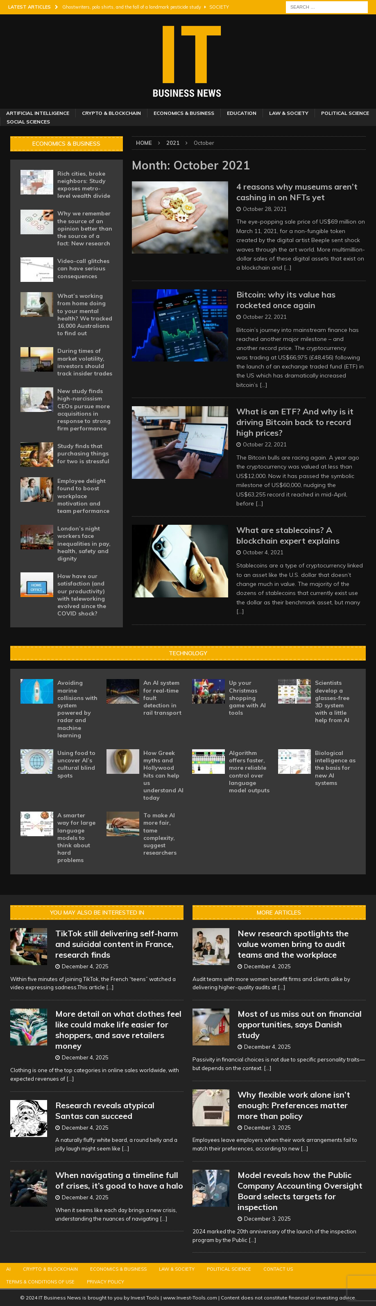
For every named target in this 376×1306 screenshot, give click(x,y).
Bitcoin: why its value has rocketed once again (285, 299)
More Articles (279, 912)
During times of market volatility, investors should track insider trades (84, 362)
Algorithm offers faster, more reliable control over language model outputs (249, 771)
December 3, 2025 (267, 1127)
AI (8, 1269)
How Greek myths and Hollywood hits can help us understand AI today (163, 775)
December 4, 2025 (85, 966)
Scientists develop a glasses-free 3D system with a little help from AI (332, 701)
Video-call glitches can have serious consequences (83, 268)
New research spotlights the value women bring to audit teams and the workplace (293, 944)
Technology (188, 653)
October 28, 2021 (265, 209)
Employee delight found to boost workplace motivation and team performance (83, 496)
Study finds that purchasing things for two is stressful (83, 453)
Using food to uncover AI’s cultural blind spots (76, 764)
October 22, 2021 (265, 316)
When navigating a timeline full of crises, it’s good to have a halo (119, 1180)
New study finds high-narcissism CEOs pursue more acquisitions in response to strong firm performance (84, 409)
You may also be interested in (97, 912)
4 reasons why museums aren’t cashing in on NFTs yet (297, 191)
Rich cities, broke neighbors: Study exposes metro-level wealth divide (83, 185)
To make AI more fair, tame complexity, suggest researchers (160, 834)
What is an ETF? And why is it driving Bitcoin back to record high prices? (294, 422)
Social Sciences (28, 122)
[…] (288, 267)
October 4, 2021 (263, 552)
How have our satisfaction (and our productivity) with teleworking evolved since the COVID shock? (81, 594)
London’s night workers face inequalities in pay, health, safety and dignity (84, 543)
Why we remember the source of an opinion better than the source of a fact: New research (84, 228)
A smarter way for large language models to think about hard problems (76, 838)
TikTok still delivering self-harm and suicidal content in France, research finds (116, 944)
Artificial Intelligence (37, 113)
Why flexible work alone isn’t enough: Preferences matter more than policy (294, 1105)
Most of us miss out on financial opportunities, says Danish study (300, 1024)
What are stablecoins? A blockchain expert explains (288, 535)
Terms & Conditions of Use (40, 1282)
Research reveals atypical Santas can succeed (104, 1110)
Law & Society (288, 113)
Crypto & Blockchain (111, 113)
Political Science (345, 113)
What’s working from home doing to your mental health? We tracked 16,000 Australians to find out (84, 314)
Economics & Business (184, 113)
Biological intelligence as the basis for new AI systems (335, 768)
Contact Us (278, 1269)
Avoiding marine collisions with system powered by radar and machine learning (77, 709)
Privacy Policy (105, 1282)
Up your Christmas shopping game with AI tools (247, 697)
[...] (109, 987)
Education (241, 113)
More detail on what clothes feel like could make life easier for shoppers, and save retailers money (118, 1030)
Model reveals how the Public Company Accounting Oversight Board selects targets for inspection (300, 1191)
